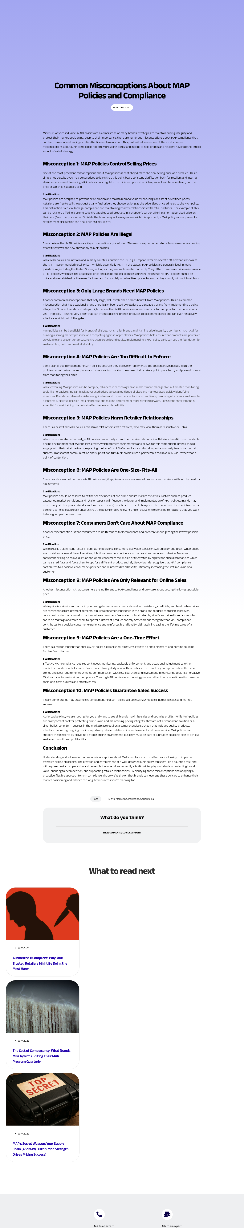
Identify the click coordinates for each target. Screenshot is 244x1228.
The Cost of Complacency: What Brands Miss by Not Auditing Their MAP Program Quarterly (41, 1078)
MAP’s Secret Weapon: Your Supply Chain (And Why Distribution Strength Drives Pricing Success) (42, 1169)
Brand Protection (122, 130)
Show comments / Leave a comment (122, 858)
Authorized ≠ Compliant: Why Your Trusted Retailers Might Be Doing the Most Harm (41, 986)
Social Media (147, 821)
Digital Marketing (117, 821)
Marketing (133, 821)
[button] (122, 855)
